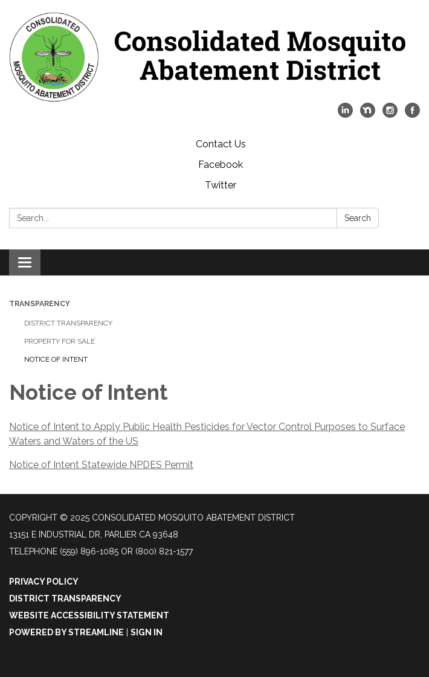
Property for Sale (59, 341)
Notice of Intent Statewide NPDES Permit (101, 464)
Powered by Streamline (66, 632)
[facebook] (412, 114)
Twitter (220, 185)
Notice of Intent (56, 359)
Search (357, 218)
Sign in (147, 632)
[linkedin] (345, 114)
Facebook (220, 164)
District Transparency (68, 323)
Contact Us (221, 144)
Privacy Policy (44, 581)
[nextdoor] (367, 114)
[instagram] (390, 114)
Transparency (39, 304)
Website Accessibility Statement (89, 615)
